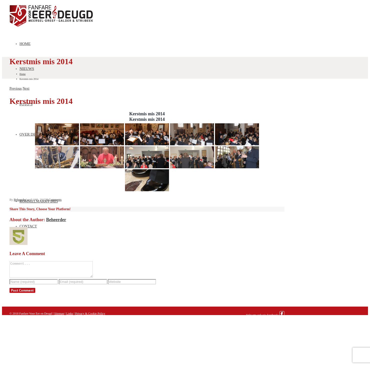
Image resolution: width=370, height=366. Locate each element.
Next (26, 88)
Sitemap (59, 316)
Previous (16, 88)
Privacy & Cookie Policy (90, 316)
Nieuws (27, 69)
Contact (28, 226)
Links (69, 316)
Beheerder (20, 199)
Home (25, 44)
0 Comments (54, 199)
